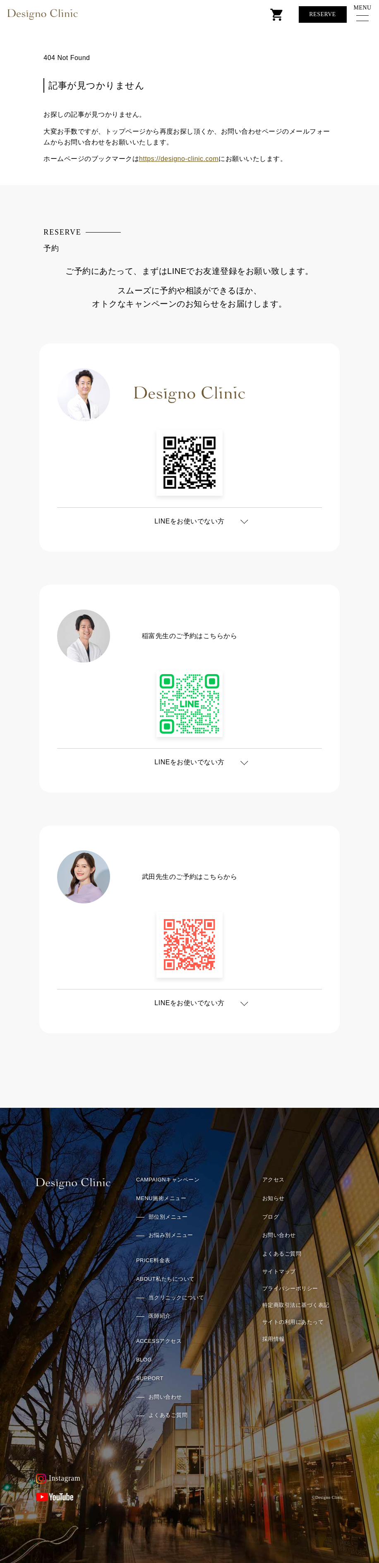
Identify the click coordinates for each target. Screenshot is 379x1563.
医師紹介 (160, 1316)
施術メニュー (161, 1198)
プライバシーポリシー (290, 1288)
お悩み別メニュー (171, 1235)
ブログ (270, 1217)
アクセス (159, 1341)
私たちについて (165, 1279)
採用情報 (273, 1339)
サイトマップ (279, 1271)
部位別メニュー (168, 1217)
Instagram (58, 1479)
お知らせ (273, 1198)
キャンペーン (167, 1179)
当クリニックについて (176, 1297)
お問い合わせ (165, 1397)
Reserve (322, 14)
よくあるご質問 (168, 1415)
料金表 (153, 1260)
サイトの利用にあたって (293, 1322)
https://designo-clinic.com (178, 158)
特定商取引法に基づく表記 (295, 1305)
